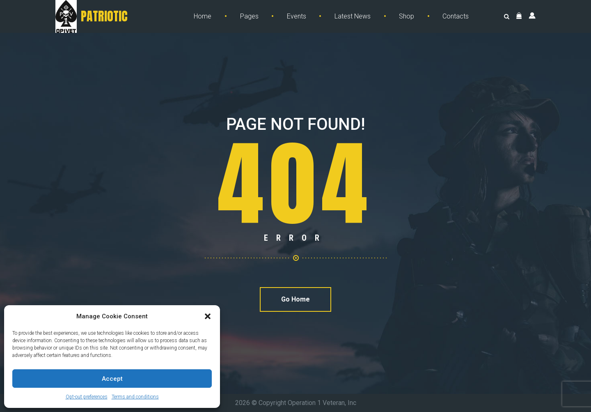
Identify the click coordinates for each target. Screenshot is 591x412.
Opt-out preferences (87, 397)
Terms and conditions (135, 397)
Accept (112, 378)
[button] (208, 316)
